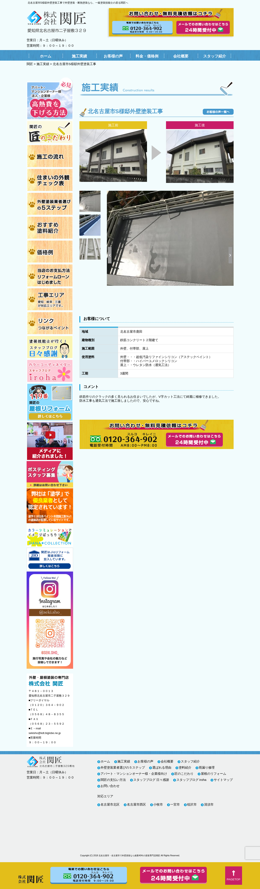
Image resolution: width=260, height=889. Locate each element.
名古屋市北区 (110, 804)
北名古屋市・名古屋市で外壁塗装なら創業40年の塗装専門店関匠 (129, 855)
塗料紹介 (185, 767)
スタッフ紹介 (214, 56)
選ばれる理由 (161, 767)
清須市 (209, 804)
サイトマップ (223, 779)
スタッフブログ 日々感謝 (151, 779)
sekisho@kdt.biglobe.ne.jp (45, 733)
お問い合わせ (110, 786)
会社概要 (180, 56)
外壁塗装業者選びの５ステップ (123, 767)
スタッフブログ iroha (191, 779)
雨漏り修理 (207, 767)
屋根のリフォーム (213, 773)
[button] (233, 875)
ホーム (45, 56)
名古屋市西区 (136, 804)
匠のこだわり (183, 773)
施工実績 (79, 56)
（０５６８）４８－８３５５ (46, 714)
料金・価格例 (147, 56)
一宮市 (175, 804)
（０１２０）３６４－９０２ (46, 705)
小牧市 (158, 804)
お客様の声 (113, 56)
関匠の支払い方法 (113, 779)
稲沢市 (192, 804)
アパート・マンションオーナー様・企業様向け (134, 773)
